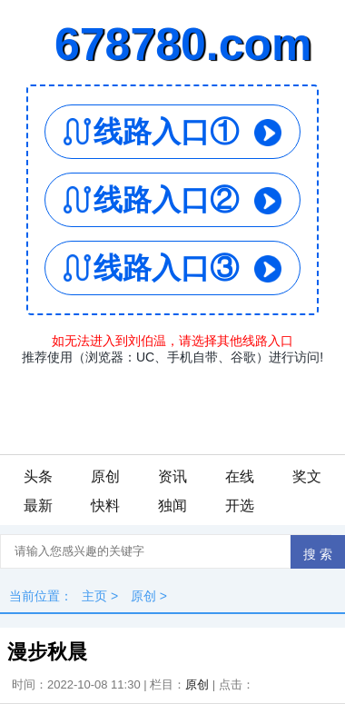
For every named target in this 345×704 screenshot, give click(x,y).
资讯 (172, 476)
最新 (38, 505)
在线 (239, 476)
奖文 (306, 476)
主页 (94, 596)
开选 (239, 505)
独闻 (172, 505)
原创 (105, 476)
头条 (38, 476)
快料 (105, 505)
